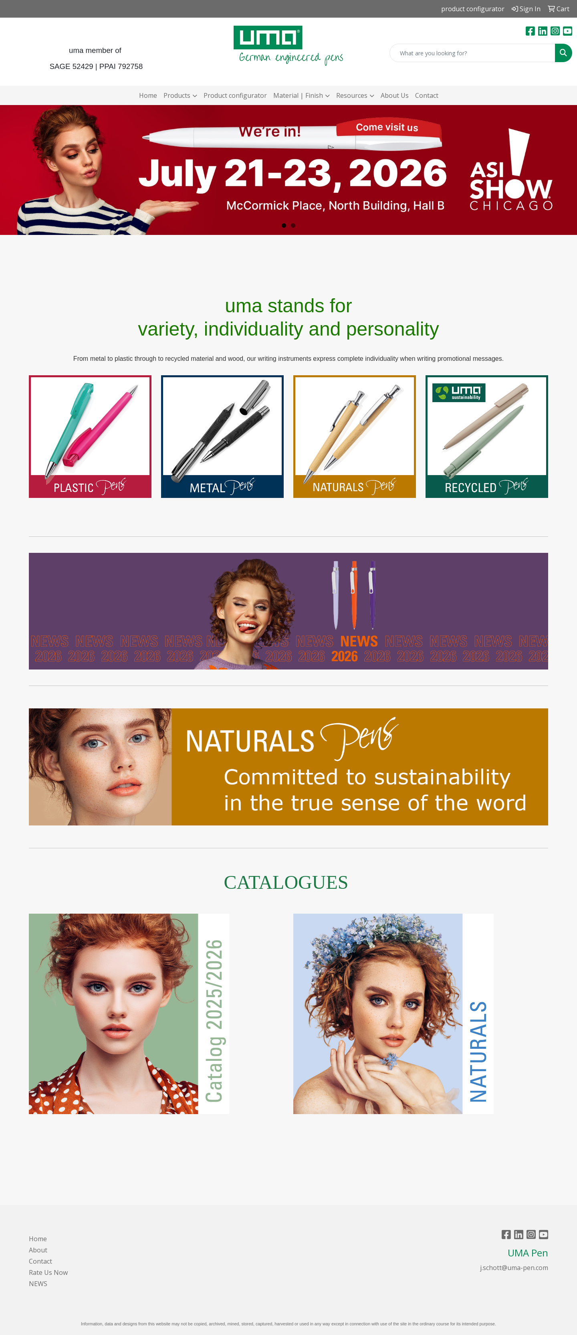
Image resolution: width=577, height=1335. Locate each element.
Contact (426, 95)
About (38, 1250)
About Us (395, 95)
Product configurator (235, 95)
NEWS (38, 1283)
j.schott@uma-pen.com (514, 1267)
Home (148, 95)
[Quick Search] (472, 53)
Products (176, 95)
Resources (351, 95)
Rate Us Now (48, 1272)
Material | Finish (298, 95)
